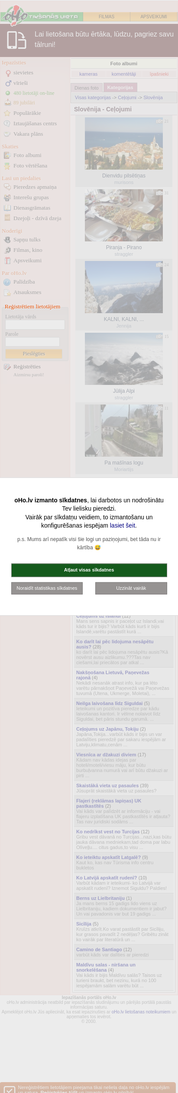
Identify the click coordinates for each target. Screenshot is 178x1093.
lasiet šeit (122, 525)
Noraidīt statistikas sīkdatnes (46, 587)
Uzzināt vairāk (131, 587)
